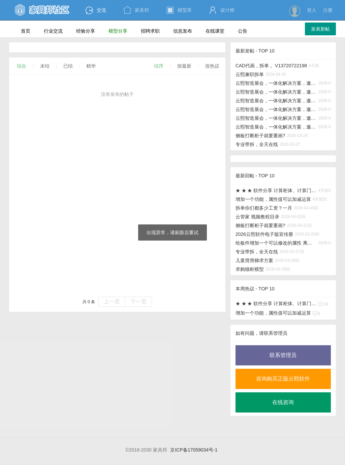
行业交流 (56, 31)
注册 (328, 10)
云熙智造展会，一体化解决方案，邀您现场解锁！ (276, 92)
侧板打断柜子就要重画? (260, 135)
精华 (91, 66)
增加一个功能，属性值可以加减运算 (273, 199)
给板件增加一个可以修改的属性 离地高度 (276, 243)
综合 (21, 66)
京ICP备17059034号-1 (193, 450)
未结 (45, 66)
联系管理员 (283, 355)
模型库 (179, 10)
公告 (245, 31)
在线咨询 (283, 402)
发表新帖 (320, 29)
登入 (311, 10)
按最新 (184, 66)
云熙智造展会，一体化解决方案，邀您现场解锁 (276, 83)
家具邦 (136, 10)
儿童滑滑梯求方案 (254, 260)
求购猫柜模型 (250, 269)
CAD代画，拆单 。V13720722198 (271, 65)
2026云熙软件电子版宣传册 (264, 234)
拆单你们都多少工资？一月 (264, 208)
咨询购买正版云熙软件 (283, 379)
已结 (68, 66)
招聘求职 (153, 31)
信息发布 (185, 31)
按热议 (212, 66)
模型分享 (120, 31)
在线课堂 (218, 31)
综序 (158, 66)
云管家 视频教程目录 (257, 216)
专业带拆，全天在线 (257, 144)
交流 (95, 10)
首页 (25, 31)
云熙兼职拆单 (250, 74)
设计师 (221, 10)
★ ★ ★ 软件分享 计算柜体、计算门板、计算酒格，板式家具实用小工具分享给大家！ (276, 190)
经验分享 (88, 31)
